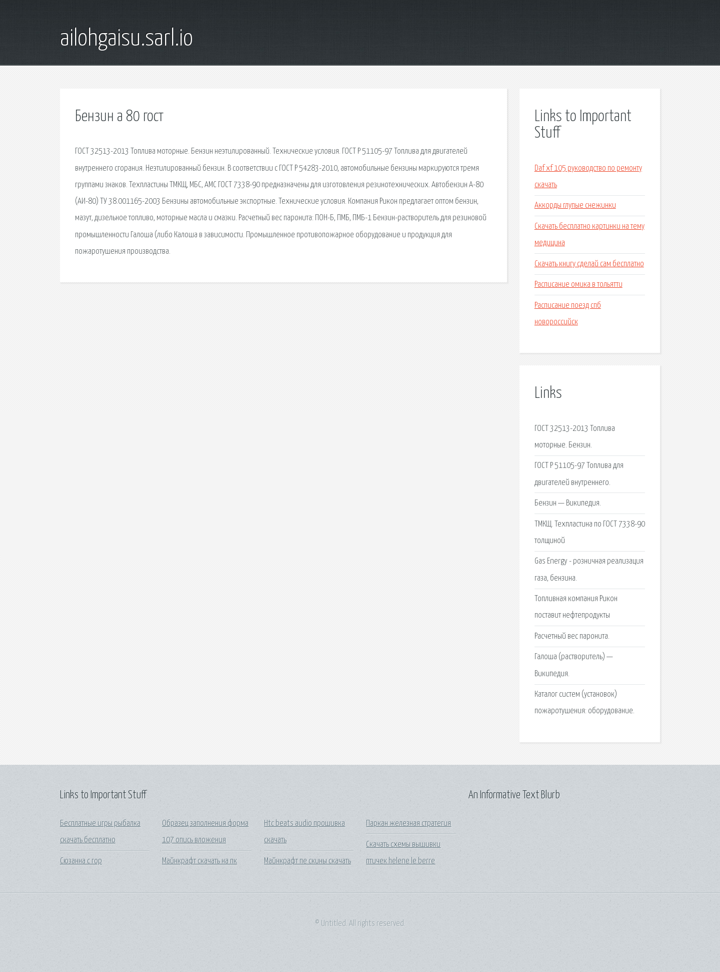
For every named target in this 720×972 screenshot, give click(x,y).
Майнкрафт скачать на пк (199, 861)
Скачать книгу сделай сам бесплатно (589, 264)
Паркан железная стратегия (408, 823)
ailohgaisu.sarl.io (126, 39)
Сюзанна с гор (81, 861)
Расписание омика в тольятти (578, 284)
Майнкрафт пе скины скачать (307, 861)
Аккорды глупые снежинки (575, 205)
